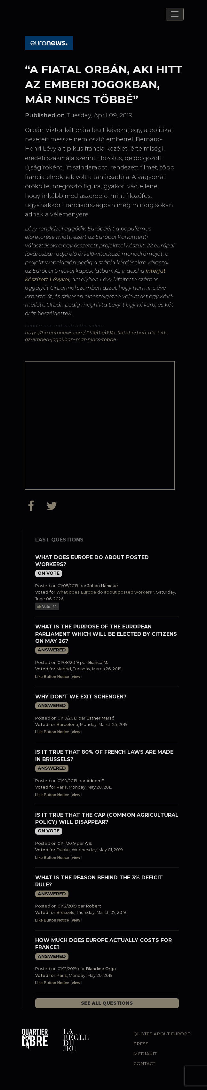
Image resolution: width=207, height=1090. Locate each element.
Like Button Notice (52, 676)
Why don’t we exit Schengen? (80, 697)
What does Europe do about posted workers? (105, 592)
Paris (61, 787)
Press (140, 1043)
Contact (144, 1063)
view (76, 676)
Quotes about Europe (161, 1033)
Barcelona (67, 724)
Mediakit (144, 1053)
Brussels (65, 912)
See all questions (107, 1003)
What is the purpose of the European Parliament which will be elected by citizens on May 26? (106, 634)
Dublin (63, 849)
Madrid (63, 668)
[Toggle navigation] (175, 14)
